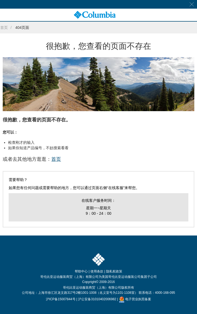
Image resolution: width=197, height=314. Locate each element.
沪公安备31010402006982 (97, 299)
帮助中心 (81, 271)
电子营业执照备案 (135, 299)
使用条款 (96, 271)
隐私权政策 (114, 271)
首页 (4, 27)
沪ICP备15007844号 (60, 299)
